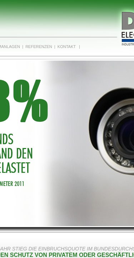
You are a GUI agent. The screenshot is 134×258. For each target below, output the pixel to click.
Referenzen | (39, 46)
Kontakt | (67, 46)
